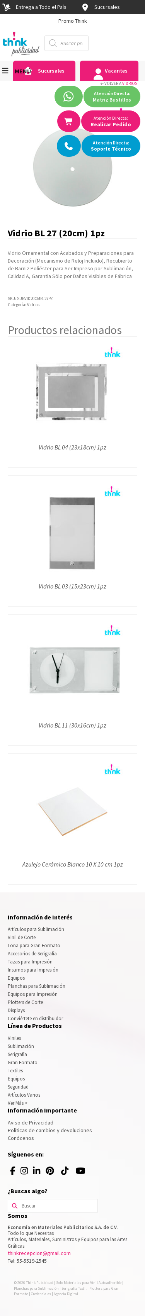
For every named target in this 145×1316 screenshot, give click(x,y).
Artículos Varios (24, 1095)
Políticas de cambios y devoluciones (50, 1130)
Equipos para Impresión (33, 994)
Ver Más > (17, 1103)
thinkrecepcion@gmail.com (39, 1253)
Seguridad (18, 1087)
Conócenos (21, 1138)
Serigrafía (17, 1054)
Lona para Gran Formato (34, 945)
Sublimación (21, 1046)
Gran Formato (23, 1062)
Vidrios (129, 83)
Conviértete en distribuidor (35, 1018)
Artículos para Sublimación (36, 929)
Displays (16, 1010)
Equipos (16, 978)
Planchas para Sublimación (36, 986)
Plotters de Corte (25, 1002)
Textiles (15, 1070)
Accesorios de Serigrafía (32, 953)
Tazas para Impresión (30, 961)
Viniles (14, 1038)
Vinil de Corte (22, 937)
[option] (72, 21)
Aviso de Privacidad (30, 1122)
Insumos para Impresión (33, 970)
